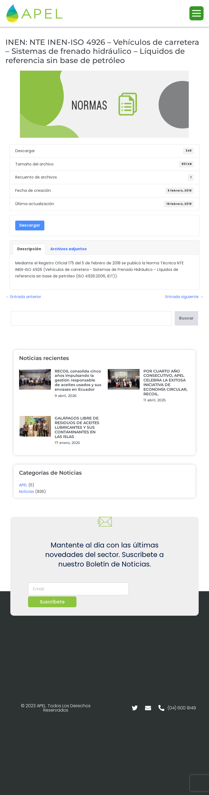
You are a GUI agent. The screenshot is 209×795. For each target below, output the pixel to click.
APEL (23, 485)
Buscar (186, 318)
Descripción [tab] (29, 249)
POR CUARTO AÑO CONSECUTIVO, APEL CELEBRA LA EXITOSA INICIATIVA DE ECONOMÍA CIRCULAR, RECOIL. (165, 382)
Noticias (26, 491)
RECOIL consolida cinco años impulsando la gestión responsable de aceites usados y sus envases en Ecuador (78, 380)
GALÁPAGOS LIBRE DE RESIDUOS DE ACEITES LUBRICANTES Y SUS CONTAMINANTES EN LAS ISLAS (77, 427)
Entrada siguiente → (184, 296)
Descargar (29, 225)
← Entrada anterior (23, 296)
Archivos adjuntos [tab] (68, 249)
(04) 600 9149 (181, 708)
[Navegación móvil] (196, 13)
